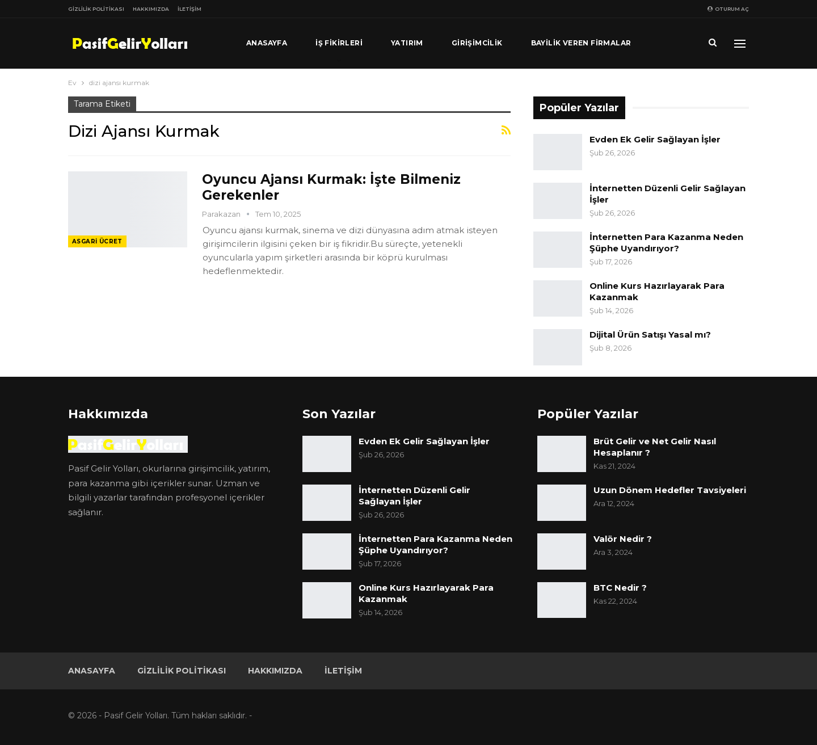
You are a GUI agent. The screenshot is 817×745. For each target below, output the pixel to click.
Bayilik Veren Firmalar (581, 43)
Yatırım (407, 43)
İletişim (189, 9)
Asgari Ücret (97, 241)
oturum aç (728, 9)
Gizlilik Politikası (96, 9)
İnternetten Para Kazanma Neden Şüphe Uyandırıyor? (666, 243)
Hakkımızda (151, 9)
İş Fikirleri (339, 43)
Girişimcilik (477, 43)
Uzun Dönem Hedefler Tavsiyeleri (669, 490)
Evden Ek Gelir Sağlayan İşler (655, 139)
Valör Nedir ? (622, 538)
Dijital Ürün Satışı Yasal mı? (650, 334)
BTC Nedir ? (620, 587)
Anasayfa (266, 43)
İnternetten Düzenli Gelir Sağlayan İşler (414, 496)
